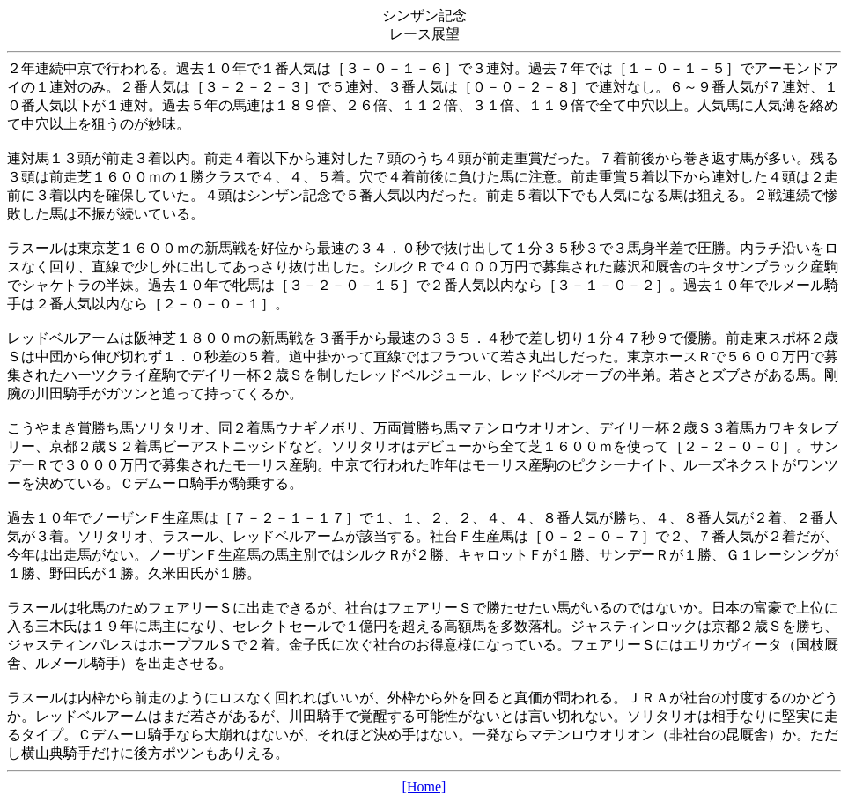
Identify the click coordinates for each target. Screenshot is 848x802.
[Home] (424, 786)
